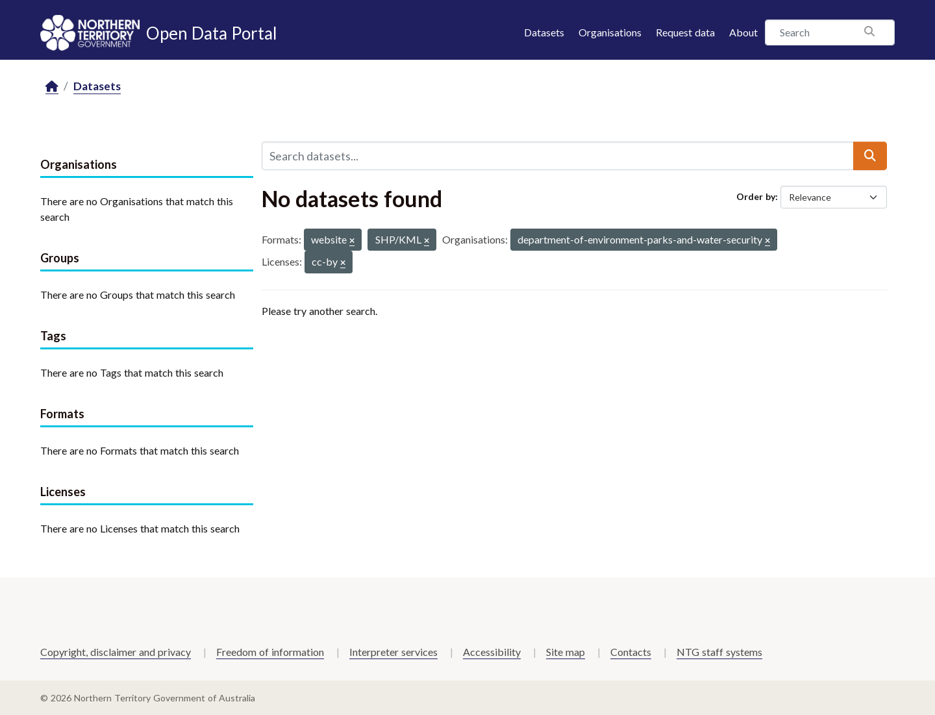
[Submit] (870, 156)
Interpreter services (393, 652)
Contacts (630, 652)
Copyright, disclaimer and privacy (115, 652)
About (743, 32)
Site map (565, 652)
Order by (755, 196)
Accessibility (492, 652)
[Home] (51, 86)
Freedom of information (270, 652)
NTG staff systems (719, 652)
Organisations (610, 32)
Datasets (544, 32)
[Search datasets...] (558, 156)
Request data (685, 32)
